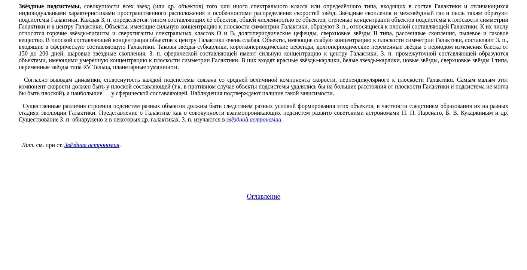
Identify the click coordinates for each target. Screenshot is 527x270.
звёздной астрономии (253, 119)
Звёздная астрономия (91, 145)
